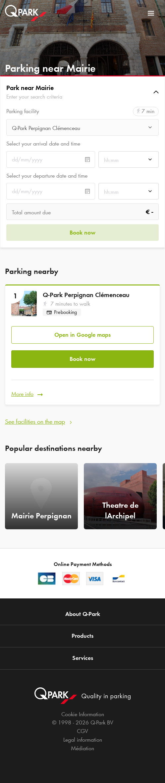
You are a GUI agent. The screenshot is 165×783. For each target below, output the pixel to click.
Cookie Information (82, 714)
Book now (82, 359)
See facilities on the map (35, 421)
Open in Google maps (82, 334)
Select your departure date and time (46, 175)
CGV (82, 731)
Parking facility (22, 111)
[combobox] (82, 129)
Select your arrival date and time (43, 143)
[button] (82, 92)
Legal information (82, 739)
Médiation (82, 748)
